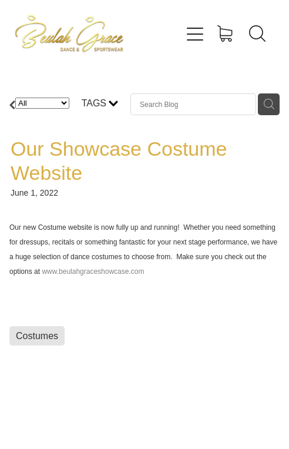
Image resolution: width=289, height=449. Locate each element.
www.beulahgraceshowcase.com (93, 271)
